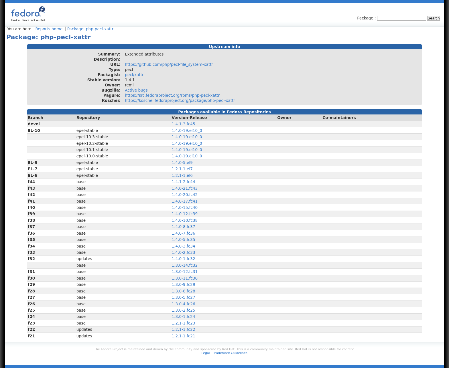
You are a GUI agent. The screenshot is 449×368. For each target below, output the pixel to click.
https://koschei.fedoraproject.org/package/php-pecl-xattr (180, 100)
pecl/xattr (134, 74)
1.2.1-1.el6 (182, 175)
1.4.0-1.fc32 (183, 258)
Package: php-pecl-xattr (90, 29)
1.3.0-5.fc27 (183, 297)
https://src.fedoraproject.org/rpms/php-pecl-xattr (172, 95)
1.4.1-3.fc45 (183, 124)
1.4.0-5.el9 (182, 162)
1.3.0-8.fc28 (183, 291)
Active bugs (136, 90)
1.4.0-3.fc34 (183, 246)
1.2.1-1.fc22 (183, 329)
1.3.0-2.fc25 (183, 310)
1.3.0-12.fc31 (185, 271)
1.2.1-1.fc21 (183, 336)
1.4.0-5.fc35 (183, 239)
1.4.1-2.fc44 (183, 181)
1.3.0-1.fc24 (183, 316)
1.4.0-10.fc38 (185, 220)
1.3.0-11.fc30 (185, 278)
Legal (205, 353)
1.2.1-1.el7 (182, 169)
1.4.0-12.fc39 (185, 213)
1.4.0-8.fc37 (183, 226)
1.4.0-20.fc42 (185, 194)
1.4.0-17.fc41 (185, 201)
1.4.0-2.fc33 (183, 252)
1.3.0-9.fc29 (183, 284)
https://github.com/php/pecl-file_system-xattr (169, 64)
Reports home (48, 29)
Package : (367, 18)
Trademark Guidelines (230, 353)
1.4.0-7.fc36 (183, 233)
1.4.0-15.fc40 (185, 207)
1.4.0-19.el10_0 (187, 130)
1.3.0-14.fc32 (185, 265)
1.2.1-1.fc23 (183, 323)
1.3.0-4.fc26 (183, 304)
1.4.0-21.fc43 (185, 188)
